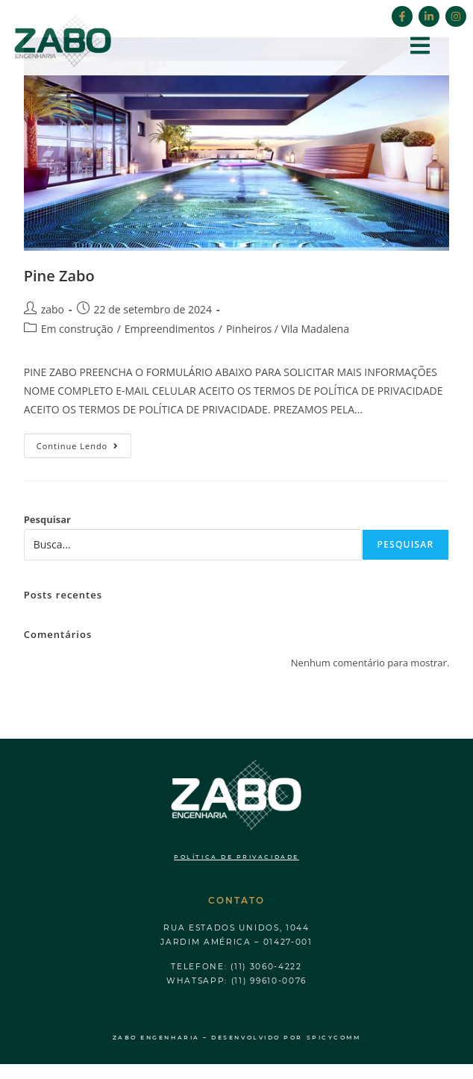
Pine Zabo (59, 276)
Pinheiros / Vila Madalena (287, 329)
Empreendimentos (170, 329)
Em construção (77, 329)
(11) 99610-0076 (269, 981)
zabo (52, 309)
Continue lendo (84, 442)
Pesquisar (47, 519)
